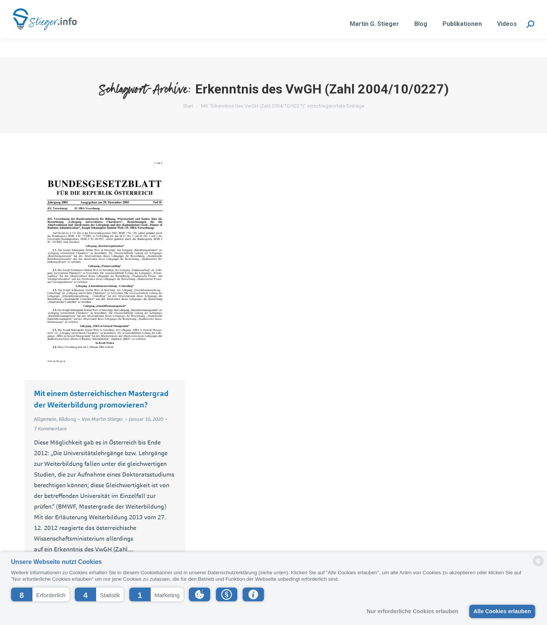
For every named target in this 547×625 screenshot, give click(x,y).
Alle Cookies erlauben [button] (502, 611)
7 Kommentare (50, 428)
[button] (40, 594)
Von (102, 419)
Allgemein (45, 419)
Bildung (67, 419)
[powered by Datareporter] (538, 566)
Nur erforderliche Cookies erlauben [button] (413, 611)
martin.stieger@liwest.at (105, 9)
